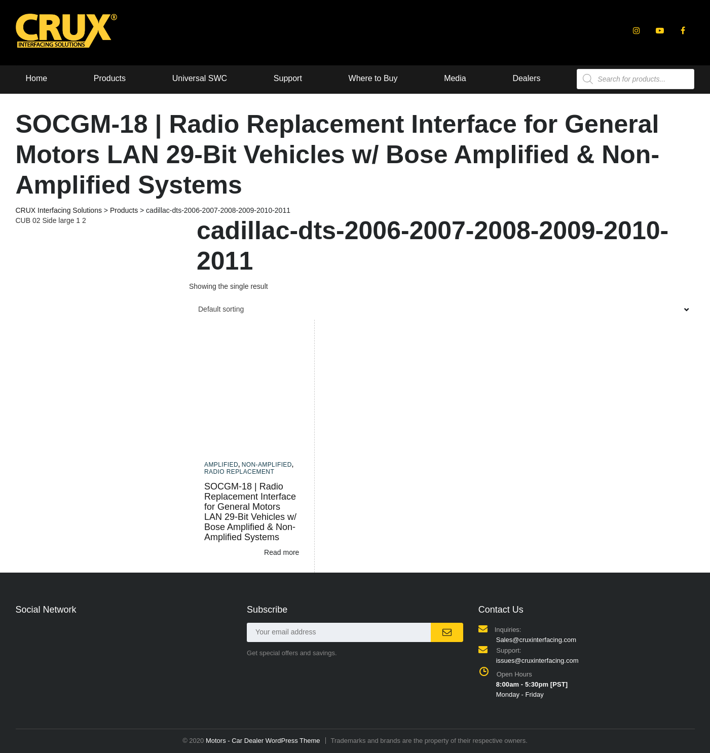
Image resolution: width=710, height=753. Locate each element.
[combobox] (442, 309)
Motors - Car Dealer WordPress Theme (263, 740)
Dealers (527, 78)
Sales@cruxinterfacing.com (536, 640)
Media (455, 78)
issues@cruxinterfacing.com (537, 660)
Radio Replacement (239, 471)
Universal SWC (199, 78)
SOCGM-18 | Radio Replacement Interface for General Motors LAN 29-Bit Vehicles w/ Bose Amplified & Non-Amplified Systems (250, 511)
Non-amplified (267, 464)
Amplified (221, 464)
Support (288, 78)
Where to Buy (373, 78)
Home (37, 78)
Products (110, 78)
